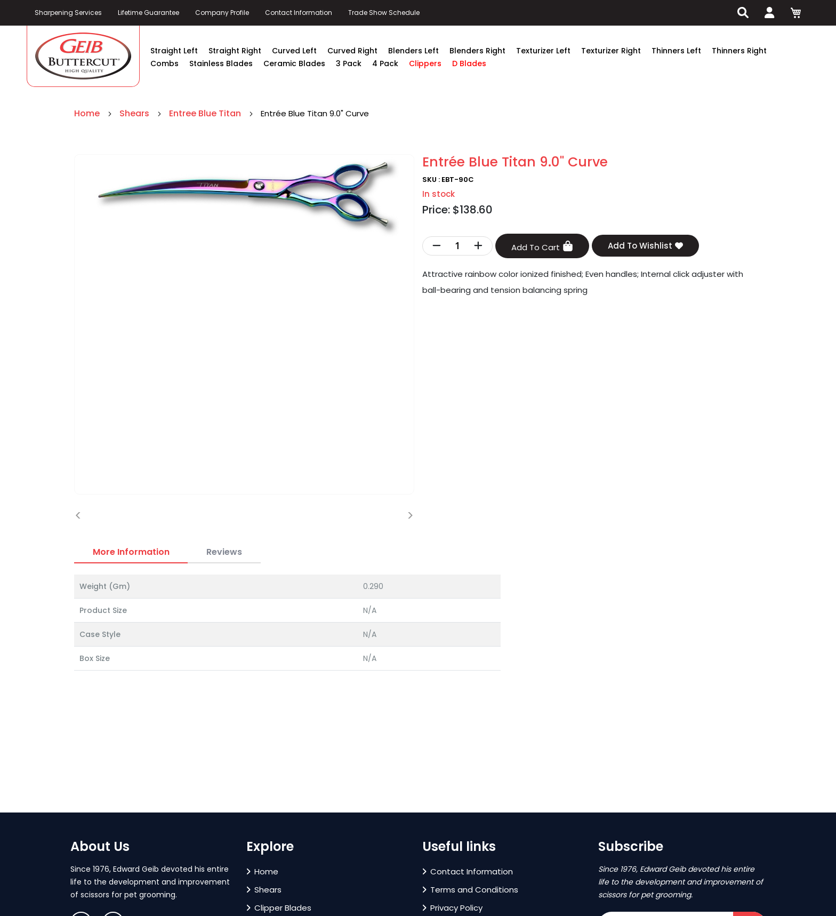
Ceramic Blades (294, 63)
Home (88, 113)
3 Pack (348, 63)
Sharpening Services (68, 12)
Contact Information (298, 12)
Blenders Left (413, 50)
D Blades (469, 63)
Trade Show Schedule (384, 12)
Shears (135, 113)
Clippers (425, 63)
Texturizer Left (543, 50)
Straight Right (234, 50)
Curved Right (352, 50)
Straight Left (174, 50)
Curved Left (294, 50)
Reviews (224, 552)
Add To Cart (542, 247)
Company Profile (222, 12)
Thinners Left (676, 50)
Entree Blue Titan (206, 113)
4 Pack (385, 63)
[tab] (131, 552)
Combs (164, 63)
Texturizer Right (611, 50)
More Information (131, 552)
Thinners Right (739, 50)
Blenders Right (477, 50)
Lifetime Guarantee (148, 12)
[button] (93, 807)
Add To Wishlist (645, 245)
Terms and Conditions (470, 889)
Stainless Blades (221, 63)
